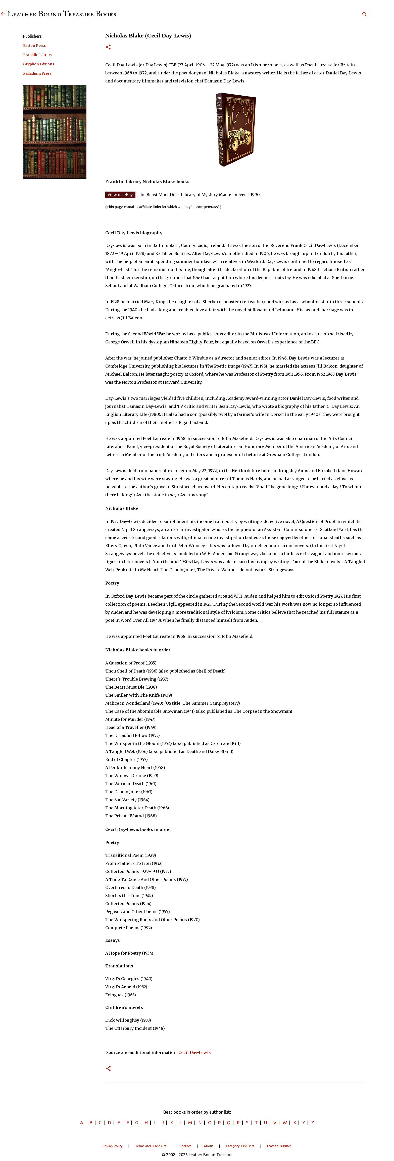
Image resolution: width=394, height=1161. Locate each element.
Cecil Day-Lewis (194, 1052)
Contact (185, 1146)
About (208, 1146)
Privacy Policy (112, 1146)
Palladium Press (37, 73)
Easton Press (34, 45)
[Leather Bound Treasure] (3, 14)
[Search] (346, 14)
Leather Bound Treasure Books (61, 14)
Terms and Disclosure (151, 1146)
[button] (108, 47)
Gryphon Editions (38, 64)
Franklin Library (37, 55)
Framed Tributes (279, 1146)
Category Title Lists (240, 1146)
